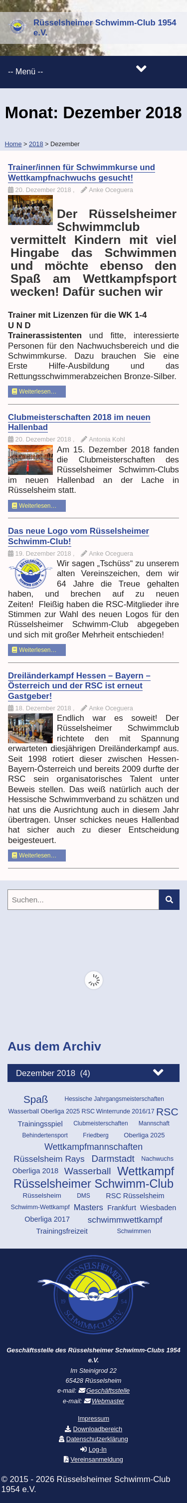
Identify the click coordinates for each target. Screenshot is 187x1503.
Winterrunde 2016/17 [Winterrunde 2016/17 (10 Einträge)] (125, 1111)
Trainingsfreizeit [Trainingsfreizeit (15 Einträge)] (62, 1231)
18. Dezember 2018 (44, 708)
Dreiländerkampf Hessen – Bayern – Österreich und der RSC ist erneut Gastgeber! (79, 686)
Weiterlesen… (34, 391)
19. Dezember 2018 (44, 553)
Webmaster (108, 1401)
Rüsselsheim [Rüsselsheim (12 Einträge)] (41, 1195)
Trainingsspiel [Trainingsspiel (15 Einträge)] (39, 1124)
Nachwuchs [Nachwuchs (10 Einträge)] (157, 1158)
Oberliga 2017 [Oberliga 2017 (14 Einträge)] (47, 1219)
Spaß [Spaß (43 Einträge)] (35, 1099)
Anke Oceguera (111, 190)
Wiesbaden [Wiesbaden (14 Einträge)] (158, 1208)
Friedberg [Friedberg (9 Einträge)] (95, 1135)
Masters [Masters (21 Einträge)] (88, 1207)
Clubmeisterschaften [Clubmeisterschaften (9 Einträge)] (100, 1123)
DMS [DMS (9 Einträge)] (83, 1195)
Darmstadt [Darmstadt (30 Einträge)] (113, 1159)
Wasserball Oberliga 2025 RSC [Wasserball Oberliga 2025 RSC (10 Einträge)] (51, 1111)
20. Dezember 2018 (44, 190)
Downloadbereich (98, 1429)
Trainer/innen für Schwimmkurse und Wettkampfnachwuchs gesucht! (81, 172)
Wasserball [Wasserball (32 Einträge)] (87, 1171)
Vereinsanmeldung (96, 1459)
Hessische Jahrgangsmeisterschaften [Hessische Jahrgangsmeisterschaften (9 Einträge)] (114, 1098)
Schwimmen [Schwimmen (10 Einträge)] (134, 1231)
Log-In (98, 1449)
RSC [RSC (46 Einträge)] (167, 1112)
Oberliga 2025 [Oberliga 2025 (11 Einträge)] (144, 1135)
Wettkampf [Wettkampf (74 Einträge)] (145, 1171)
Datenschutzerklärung (97, 1439)
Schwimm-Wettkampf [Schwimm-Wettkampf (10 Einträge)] (40, 1207)
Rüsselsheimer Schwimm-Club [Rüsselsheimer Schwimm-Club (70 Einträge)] (93, 1184)
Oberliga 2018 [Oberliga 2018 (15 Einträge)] (35, 1171)
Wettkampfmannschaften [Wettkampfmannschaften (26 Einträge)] (93, 1147)
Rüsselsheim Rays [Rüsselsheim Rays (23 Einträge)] (48, 1159)
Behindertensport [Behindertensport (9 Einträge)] (44, 1135)
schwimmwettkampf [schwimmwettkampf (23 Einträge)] (125, 1220)
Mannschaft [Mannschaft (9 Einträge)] (154, 1123)
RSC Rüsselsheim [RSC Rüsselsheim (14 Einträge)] (135, 1196)
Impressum (93, 1418)
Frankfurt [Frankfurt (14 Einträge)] (121, 1208)
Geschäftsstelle (108, 1390)
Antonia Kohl (107, 439)
